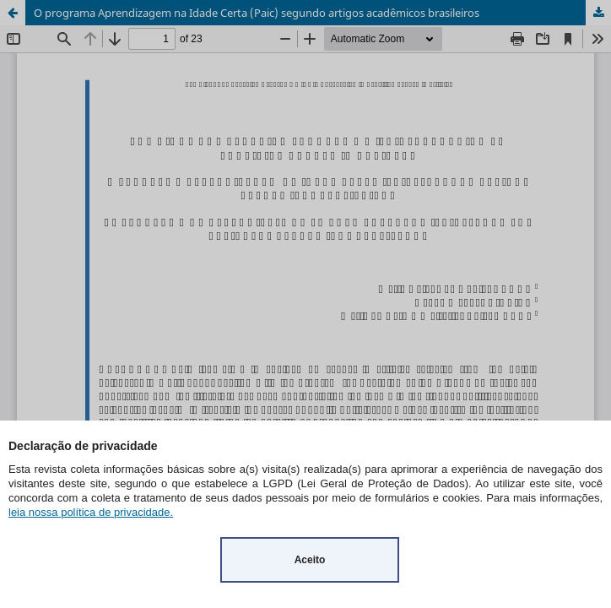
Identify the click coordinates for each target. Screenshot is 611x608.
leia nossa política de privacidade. (90, 512)
